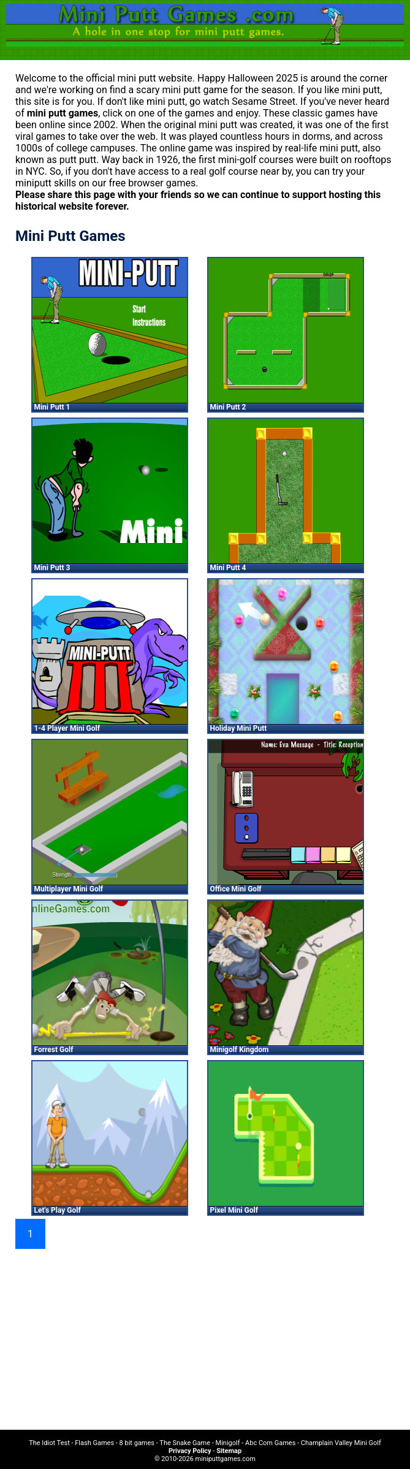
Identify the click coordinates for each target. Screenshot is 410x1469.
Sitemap (228, 1451)
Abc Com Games (270, 1443)
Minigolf (228, 1443)
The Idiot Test (49, 1443)
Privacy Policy (190, 1451)
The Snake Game (184, 1443)
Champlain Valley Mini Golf (341, 1443)
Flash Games (94, 1443)
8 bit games (137, 1443)
